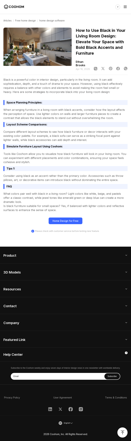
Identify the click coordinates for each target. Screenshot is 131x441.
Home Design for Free (65, 220)
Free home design (25, 20)
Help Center (13, 354)
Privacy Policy (12, 397)
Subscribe (112, 376)
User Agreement (62, 397)
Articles (7, 20)
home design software (52, 20)
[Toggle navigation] (125, 7)
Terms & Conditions (116, 397)
